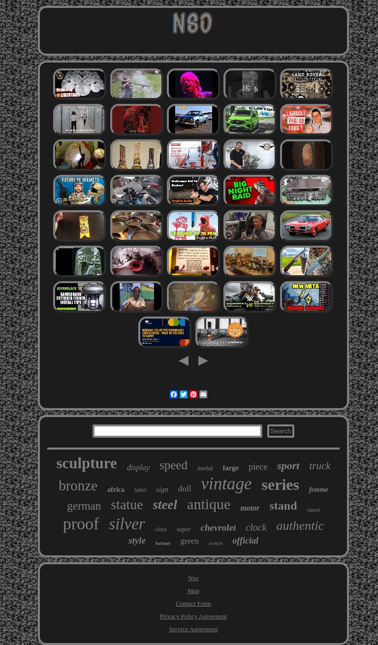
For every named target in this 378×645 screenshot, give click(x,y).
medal (205, 468)
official (245, 541)
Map (193, 590)
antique (208, 504)
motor (249, 508)
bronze (78, 485)
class (161, 529)
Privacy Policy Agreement (193, 616)
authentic (300, 525)
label (140, 489)
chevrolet (218, 527)
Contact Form (193, 603)
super (184, 529)
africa (116, 489)
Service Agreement (193, 629)
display (138, 467)
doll (184, 488)
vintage (226, 483)
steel (165, 504)
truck (319, 466)
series (280, 484)
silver (127, 524)
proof (81, 524)
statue (127, 504)
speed (173, 465)
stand (283, 505)
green (189, 541)
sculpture (86, 463)
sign (162, 489)
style (137, 540)
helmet (163, 543)
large (231, 468)
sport (288, 465)
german (84, 506)
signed (313, 510)
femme (318, 489)
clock (256, 527)
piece (258, 467)
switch (215, 543)
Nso (194, 577)
